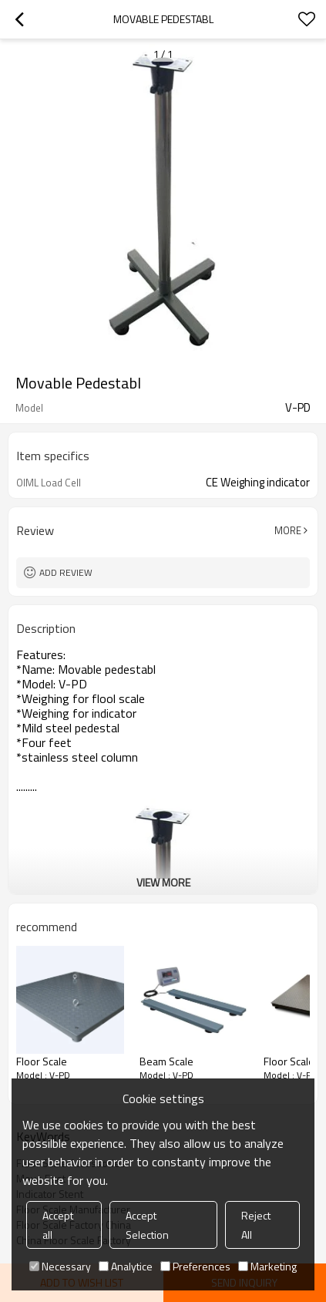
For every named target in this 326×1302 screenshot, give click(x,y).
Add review (65, 572)
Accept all (57, 1225)
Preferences (195, 1266)
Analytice (126, 1266)
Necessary (60, 1266)
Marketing (267, 1266)
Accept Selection (147, 1225)
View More (163, 882)
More (287, 530)
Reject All (256, 1225)
